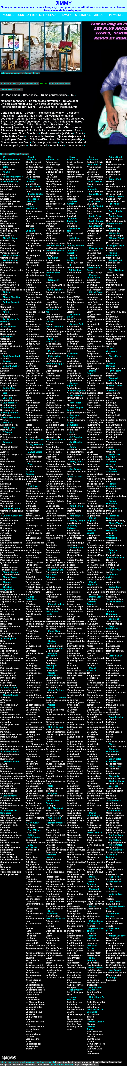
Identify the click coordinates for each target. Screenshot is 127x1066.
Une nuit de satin (95, 788)
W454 (89, 810)
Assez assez (73, 567)
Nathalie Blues (32, 184)
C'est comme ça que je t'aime (95, 836)
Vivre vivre (51, 601)
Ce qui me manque (34, 624)
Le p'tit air (92, 285)
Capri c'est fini (53, 928)
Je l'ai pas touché (9, 653)
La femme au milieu (56, 319)
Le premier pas (94, 818)
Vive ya (4, 420)
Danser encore (7, 461)
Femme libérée (32, 196)
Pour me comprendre (93, 352)
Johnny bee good (9, 690)
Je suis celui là (113, 788)
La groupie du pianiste (94, 315)
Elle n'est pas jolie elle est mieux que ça (34, 275)
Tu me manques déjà (70, 139)
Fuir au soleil (93, 417)
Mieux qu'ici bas (75, 263)
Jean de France (33, 668)
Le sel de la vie (53, 587)
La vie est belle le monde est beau (54, 968)
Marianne (91, 476)
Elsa (77, 130)
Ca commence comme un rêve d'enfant (75, 599)
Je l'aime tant (52, 950)
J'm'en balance (53, 953)
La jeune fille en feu (29, 115)
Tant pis (110, 567)
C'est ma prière (94, 840)
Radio (90, 656)
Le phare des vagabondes (73, 789)
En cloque (111, 403)
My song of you (75, 1019)
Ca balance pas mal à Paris (94, 300)
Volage (49, 235)
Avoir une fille (113, 582)
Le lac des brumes (55, 977)
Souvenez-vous (75, 955)
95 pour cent (52, 658)
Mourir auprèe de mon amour (34, 477)
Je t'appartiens (53, 749)
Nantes (3, 351)
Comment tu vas (75, 611)
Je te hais (5, 719)
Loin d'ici (91, 471)
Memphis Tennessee (13, 101)
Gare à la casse (75, 675)
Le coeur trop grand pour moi (75, 769)
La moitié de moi (33, 683)
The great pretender (116, 842)
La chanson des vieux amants (75, 330)
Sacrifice (50, 287)
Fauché (29, 928)
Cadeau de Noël (95, 393)
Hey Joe (71, 444)
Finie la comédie (33, 302)
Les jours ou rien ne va (12, 658)
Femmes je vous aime (14, 127)
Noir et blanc (52, 410)
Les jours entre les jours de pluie (76, 811)
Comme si (5, 434)
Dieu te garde (32, 265)
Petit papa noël (113, 879)
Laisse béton (112, 407)
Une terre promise (55, 221)
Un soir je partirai (9, 874)
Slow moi (5, 869)
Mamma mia (73, 172)
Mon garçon (31, 761)
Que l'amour (31, 793)
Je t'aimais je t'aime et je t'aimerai (56, 489)
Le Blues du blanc (34, 1002)
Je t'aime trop (32, 972)
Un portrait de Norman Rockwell (55, 229)
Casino (90, 680)
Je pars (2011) (94, 953)
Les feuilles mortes (76, 449)
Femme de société (9, 754)
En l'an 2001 (112, 307)
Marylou (29, 459)
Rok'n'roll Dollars (115, 965)
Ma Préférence (74, 837)
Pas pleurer (73, 181)
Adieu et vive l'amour (52, 922)
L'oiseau (4, 486)
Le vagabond (6, 786)
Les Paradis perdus (10, 660)
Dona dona (5, 771)
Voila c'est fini (113, 808)
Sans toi (110, 346)
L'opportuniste (74, 380)
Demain (110, 181)
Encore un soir (74, 280)
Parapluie (57, 124)
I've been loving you (56, 484)
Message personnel (56, 621)
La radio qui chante (116, 972)
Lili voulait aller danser (59, 115)
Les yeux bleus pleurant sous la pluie (33, 533)
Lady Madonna (113, 818)
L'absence (30, 670)
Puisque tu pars (75, 299)
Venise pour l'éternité (73, 197)
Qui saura (92, 864)
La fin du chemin (95, 444)
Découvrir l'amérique (111, 281)
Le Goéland (51, 975)
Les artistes (31, 719)
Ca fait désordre (33, 867)
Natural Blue (93, 879)
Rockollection (74, 1021)
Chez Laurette (94, 405)
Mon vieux (30, 366)
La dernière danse (96, 727)
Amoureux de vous (35, 493)
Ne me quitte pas (75, 346)
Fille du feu (72, 665)
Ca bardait (30, 840)
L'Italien (110, 734)
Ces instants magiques (52, 868)
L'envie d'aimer (8, 164)
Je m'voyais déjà (8, 530)
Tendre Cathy (7, 636)
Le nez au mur (32, 344)
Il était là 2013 (94, 697)
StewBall (71, 216)
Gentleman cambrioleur (73, 359)
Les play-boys (74, 375)
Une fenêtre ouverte (116, 221)
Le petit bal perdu (9, 425)
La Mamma (5, 538)
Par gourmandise (9, 555)
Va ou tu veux (32, 427)
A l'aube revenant (54, 442)
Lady (27, 523)
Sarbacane (51, 557)
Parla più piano (113, 555)
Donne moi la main (115, 290)
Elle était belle (53, 940)
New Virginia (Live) (76, 862)
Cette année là (7, 768)
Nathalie (50, 773)
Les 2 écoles (93, 766)
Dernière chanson (55, 464)
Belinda (4, 766)
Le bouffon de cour (35, 336)
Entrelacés (30, 506)
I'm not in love (7, 169)
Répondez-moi (53, 552)
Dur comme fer (53, 471)
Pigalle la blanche (9, 383)
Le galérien (51, 358)
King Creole (52, 304)
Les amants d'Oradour (31, 713)
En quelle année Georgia (46, 127)
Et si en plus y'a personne (8, 276)
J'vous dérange (33, 980)
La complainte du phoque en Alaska (34, 986)
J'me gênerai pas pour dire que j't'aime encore (114, 948)
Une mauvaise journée (74, 455)
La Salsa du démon (93, 1015)
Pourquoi (30, 383)
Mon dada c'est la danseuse (115, 706)
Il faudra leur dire (54, 481)
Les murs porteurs (55, 400)
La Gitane (30, 680)
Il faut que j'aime (95, 422)
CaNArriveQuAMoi (12, 124)
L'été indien (73, 498)
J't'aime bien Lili (114, 240)
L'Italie (3, 663)
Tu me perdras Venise (54, 95)
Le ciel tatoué (74, 766)
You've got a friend (76, 393)
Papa (2, 739)
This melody (73, 963)
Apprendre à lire (75, 560)
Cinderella (30, 498)
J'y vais (49, 388)
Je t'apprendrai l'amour (12, 717)
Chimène (110, 452)
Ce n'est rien (73, 604)
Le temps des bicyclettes (44, 101)
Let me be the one (115, 852)
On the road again (9, 380)
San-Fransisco (94, 290)
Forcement (72, 668)
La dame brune (7, 341)
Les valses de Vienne (53, 590)
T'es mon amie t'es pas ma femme (96, 794)
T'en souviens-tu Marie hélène (33, 418)
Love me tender (54, 307)
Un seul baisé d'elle (35, 589)
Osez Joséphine (8, 250)
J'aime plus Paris (115, 869)
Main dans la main (9, 668)
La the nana (93, 174)
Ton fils (70, 307)
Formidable (6, 525)
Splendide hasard (95, 363)
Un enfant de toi (114, 231)
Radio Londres (7, 334)
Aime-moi (5, 697)
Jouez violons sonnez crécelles (75, 715)
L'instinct (44, 118)
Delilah (109, 884)
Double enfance (75, 638)
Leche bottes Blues (13, 136)
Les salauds (93, 469)
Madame (4, 729)
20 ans (109, 272)
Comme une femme (55, 461)
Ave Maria (5, 518)
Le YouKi (110, 506)
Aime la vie (57, 145)
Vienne (3, 353)
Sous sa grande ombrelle (75, 951)
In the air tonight (114, 235)
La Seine (110, 911)
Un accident (70, 101)
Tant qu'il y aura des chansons (33, 804)
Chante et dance (95, 184)
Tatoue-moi (92, 913)
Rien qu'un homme (9, 228)
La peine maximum (9, 162)
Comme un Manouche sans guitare (114, 862)
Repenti (110, 388)
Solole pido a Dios (55, 425)
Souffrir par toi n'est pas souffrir (75, 944)
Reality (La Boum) (115, 466)
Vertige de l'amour (9, 253)
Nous (69, 179)
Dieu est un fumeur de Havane (116, 637)
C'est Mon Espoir (75, 606)
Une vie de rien (74, 977)
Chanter (50, 373)
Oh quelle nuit (113, 594)
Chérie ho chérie (33, 896)
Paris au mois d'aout (73, 142)
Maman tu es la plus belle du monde (94, 240)
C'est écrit (73, 112)
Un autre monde (114, 805)
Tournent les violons (73, 310)
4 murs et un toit (8, 363)
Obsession (72, 872)
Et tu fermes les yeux (11, 201)
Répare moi (6, 624)
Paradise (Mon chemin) (94, 993)
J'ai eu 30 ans (74, 687)
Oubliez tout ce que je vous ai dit (95, 482)
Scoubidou (111, 597)
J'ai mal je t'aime (54, 948)
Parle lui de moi (8, 678)
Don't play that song (10, 179)
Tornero (71, 223)
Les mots (91, 933)
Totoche (29, 425)
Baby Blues (31, 862)
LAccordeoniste (54, 265)
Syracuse (50, 845)
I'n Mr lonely (6, 415)
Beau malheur (53, 314)
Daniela (29, 911)
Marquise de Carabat (73, 841)
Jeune (109, 872)
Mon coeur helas (75, 854)
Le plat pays (73, 341)
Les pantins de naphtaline (53, 526)
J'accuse (91, 700)
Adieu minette (113, 393)
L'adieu (29, 678)
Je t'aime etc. (73, 707)
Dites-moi (91, 538)
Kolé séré (111, 267)
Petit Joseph (73, 906)
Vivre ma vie (31, 437)
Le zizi (109, 358)
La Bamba (92, 204)
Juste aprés (73, 287)
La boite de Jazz (95, 550)
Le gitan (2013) (32, 341)
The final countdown (56, 353)
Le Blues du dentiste (56, 842)
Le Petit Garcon (114, 732)
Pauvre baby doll (54, 169)
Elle (2, 191)
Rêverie (71, 186)
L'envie (70, 540)
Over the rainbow (75, 267)
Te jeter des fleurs (55, 430)
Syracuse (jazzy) (54, 847)
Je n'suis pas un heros (68, 121)
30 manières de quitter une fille (94, 376)
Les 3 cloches (53, 270)
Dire (2, 464)
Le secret (30, 732)
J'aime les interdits (35, 953)
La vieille (110, 724)
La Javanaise (112, 648)
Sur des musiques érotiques (55, 902)
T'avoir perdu (32, 582)
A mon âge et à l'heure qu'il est (74, 553)
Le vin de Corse (75, 162)
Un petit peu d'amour (14, 139)
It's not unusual (114, 886)
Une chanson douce (56, 850)
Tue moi (50, 432)
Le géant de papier (76, 412)
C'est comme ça (54, 371)
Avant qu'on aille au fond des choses (75, 574)
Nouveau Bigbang (76, 869)
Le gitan (29, 339)
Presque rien (52, 550)
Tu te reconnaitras (96, 798)
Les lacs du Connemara (93, 769)
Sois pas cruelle (33, 579)
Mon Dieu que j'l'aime (113, 959)
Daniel (90, 410)
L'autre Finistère (95, 191)
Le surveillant (94, 776)
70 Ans (28, 601)
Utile (69, 980)
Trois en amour (33, 584)
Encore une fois (54, 741)
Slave (48, 599)
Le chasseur (93, 454)
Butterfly (29, 454)
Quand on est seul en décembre (55, 413)
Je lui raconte (94, 963)
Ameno (49, 324)
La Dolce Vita (7, 656)
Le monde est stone (116, 778)
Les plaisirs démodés (11, 543)
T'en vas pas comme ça (93, 941)
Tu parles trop (53, 213)
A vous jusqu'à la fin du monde (75, 583)
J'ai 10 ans (5, 280)
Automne (71, 570)
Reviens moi (31, 565)
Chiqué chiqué (7, 643)
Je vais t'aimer (94, 719)
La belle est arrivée (76, 724)
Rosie (49, 555)
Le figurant (92, 759)
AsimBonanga (74, 523)
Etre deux (91, 412)
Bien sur (29, 235)
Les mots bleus (8, 685)
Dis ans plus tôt (95, 685)
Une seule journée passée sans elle (96, 578)
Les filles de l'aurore (116, 955)
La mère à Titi (113, 410)
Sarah (109, 739)
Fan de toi (92, 415)
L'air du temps (53, 390)
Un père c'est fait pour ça (16, 104)
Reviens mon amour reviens (18, 106)
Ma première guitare (116, 592)
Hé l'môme (30, 307)
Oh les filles (6, 324)
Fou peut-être (74, 670)
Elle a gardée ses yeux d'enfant (95, 851)
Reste (28, 398)
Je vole (90, 724)
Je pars (90, 950)
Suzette (29, 449)
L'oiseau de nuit (95, 648)
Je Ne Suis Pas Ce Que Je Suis (96, 708)
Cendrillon (111, 803)
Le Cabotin (5, 540)
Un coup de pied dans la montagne (96, 509)
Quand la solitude (34, 791)
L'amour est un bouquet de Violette (94, 233)
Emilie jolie (72, 651)
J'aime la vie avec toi (10, 599)
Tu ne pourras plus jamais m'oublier (55, 907)
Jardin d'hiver (53, 832)
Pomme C (5, 493)
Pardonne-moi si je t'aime (57, 133)
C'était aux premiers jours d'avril (10, 187)
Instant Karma (68, 106)
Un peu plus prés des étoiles (54, 789)
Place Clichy (73, 911)
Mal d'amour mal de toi (11, 805)
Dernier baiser (74, 1007)
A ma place (5, 329)
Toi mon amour (94, 265)
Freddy (109, 604)
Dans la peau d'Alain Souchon (19, 133)
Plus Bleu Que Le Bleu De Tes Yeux (34, 374)
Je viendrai (5, 722)
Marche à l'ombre (115, 432)
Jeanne (70, 1012)
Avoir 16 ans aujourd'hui (31, 858)
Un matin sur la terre (56, 567)
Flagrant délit (52, 877)
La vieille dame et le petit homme (10, 848)
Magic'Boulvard (54, 594)
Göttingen (5, 339)
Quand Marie (31, 390)
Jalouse (4, 712)
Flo (108, 309)
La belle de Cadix (95, 228)
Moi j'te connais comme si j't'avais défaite (76, 849)
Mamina (91, 1024)
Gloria (90, 614)
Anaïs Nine (111, 395)
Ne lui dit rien (32, 550)
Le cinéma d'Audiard (92, 755)
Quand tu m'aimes (9, 562)
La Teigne (111, 412)
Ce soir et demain (9, 447)
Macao (90, 1019)
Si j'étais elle (73, 938)
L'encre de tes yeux (55, 508)
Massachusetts (113, 837)
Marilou (29, 547)
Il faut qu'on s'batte (55, 683)
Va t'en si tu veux (75, 985)
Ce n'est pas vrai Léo (11, 818)
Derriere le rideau (76, 621)
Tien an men (6, 501)
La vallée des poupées (93, 745)
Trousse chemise (9, 567)
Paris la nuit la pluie (35, 781)
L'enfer (28, 346)
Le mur (49, 398)
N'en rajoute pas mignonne (33, 553)
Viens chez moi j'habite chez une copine (114, 444)
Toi (72, 95)
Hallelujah (72, 439)
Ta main (29, 800)
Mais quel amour (8, 737)
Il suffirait (111, 719)
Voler (89, 808)
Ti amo (109, 896)
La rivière (91, 741)
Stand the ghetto (8, 385)
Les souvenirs (74, 815)
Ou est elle (72, 891)
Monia (109, 226)
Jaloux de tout (74, 692)
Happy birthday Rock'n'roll (33, 934)
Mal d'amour (6, 803)
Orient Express (53, 889)
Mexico (90, 245)
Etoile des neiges (115, 764)
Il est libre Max (53, 916)
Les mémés (51, 692)
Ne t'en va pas (7, 611)
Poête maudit (93, 1053)
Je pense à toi (94, 430)
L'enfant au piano (115, 685)
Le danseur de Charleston (113, 249)
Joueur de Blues (95, 547)
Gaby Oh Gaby (7, 240)
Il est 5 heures (74, 363)
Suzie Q (29, 204)
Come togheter (113, 813)
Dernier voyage (94, 272)
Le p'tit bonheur (54, 361)
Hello (89, 196)
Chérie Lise (92, 403)
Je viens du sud (95, 722)
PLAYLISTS (116, 15)
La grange (111, 980)
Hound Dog (51, 302)
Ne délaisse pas (33, 1044)
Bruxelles (91, 390)
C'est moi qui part (9, 705)
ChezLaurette (72, 127)
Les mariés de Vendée (32, 740)
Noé (69, 867)
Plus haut (111, 796)
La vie (90, 452)
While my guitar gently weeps (114, 826)
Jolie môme (93, 172)
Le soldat (50, 403)
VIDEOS (98, 15)
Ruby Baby (31, 577)
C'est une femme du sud (12, 594)
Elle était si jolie (8, 194)
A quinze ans (6, 815)
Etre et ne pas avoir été (94, 691)
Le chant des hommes (93, 750)
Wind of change (114, 624)
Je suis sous (31, 164)
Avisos (70, 579)
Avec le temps (94, 167)
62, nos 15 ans (94, 380)
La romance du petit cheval (74, 752)
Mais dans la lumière (93, 858)
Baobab (29, 619)
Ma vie (3, 221)
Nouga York (31, 169)
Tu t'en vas (5, 233)
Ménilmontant (113, 172)
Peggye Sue (6, 430)
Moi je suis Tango (55, 815)
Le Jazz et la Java (34, 167)
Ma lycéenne (112, 243)
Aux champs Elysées (14, 145)
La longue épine (75, 744)
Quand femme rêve (76, 916)
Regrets (91, 926)
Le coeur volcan (75, 773)
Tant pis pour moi (34, 415)
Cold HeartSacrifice (42, 139)
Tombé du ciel (38, 145)
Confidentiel (73, 277)
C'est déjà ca (6, 267)
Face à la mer (7, 469)
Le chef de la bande (56, 633)
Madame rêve (7, 248)
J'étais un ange (94, 432)
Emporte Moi (6, 199)
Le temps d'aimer (75, 818)
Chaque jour (93, 523)
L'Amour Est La (95, 329)
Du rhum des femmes (112, 769)
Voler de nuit (6, 506)
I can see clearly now (51, 112)
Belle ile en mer (75, 1002)
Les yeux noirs (48, 106)
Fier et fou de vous (115, 943)
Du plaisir (30, 825)
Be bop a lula (52, 651)
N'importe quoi (53, 407)
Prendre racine (7, 496)
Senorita (4, 680)
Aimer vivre (73, 530)
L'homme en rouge (96, 636)
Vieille (109, 498)
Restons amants (75, 936)
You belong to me (76, 459)
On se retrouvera (54, 572)
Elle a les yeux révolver (94, 254)
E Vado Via (30, 658)
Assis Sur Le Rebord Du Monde (55, 448)
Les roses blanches (10, 390)
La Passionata (53, 813)
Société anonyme (54, 189)
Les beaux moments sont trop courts (56, 516)
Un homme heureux (116, 967)
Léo (27, 702)
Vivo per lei (6, 309)
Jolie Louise (31, 442)
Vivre (69, 124)
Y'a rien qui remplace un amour (55, 241)
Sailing (109, 572)
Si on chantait (74, 940)
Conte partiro (7, 307)
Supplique (51, 663)
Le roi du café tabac (116, 692)
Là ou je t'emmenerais (52, 394)
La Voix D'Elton (33, 695)
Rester (70, 933)
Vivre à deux (31, 432)
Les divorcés (93, 466)
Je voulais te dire (95, 545)
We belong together (116, 525)
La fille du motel (33, 992)
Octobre (50, 543)
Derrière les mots (75, 1009)
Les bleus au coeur (116, 201)
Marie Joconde (7, 218)
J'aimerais (30, 309)
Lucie (89, 1051)
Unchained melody (115, 520)
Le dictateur (6, 852)
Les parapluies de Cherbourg (96, 593)
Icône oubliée (32, 943)
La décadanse (113, 646)
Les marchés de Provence (54, 767)
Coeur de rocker (75, 609)
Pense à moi (52, 336)
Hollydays (92, 619)
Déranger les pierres (73, 617)
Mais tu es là (112, 321)
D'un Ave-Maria (94, 1048)
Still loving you (113, 621)
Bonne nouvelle (54, 452)
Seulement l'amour (34, 827)
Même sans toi (113, 975)
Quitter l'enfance (75, 931)
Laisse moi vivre (54, 965)
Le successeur (94, 773)
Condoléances (53, 375)
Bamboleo (51, 820)
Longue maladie (95, 474)
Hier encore (6, 528)
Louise (47, 121)
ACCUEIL (8, 15)
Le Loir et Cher (94, 457)
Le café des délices (116, 164)
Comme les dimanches (31, 502)
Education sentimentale (93, 281)
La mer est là (6, 204)
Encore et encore (54, 474)
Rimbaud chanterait (92, 502)
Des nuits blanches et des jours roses (11, 821)
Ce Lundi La (93, 395)
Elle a (28, 267)
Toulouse (30, 172)
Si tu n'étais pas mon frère (54, 185)
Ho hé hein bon (94, 970)
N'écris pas (72, 859)
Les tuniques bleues (32, 1030)
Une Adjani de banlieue (94, 828)
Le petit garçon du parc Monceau (34, 706)
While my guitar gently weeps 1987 (115, 831)
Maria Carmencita (95, 346)
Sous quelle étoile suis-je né (96, 659)
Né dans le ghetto (9, 378)
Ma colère (42, 124)
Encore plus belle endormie (9, 826)
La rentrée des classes (32, 691)
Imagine (71, 508)
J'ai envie (50, 945)
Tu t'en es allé (74, 972)
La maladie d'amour (92, 735)
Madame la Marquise (111, 374)
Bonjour (50, 926)
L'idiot (70, 164)
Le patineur (73, 786)
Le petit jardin (74, 373)
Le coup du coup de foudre (33, 1013)
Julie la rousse (113, 459)
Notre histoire (32, 371)
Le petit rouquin (95, 459)
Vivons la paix (53, 437)
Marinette (30, 351)
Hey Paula (111, 213)
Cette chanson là (11, 112)
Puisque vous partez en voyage (56, 627)
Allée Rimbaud (94, 1031)
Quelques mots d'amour (94, 357)
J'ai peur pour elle (55, 884)
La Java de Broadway (92, 730)
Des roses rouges (96, 223)
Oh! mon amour (8, 675)
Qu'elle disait (6, 226)
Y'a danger (51, 238)
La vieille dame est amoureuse (53, 130)
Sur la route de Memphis (53, 192)
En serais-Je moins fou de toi (53, 104)
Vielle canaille (53, 233)
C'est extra (92, 169)
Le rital (3, 727)
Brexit (79, 133)
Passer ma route (95, 287)
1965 (89, 673)
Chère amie (92, 250)
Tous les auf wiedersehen (112, 711)
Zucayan (71, 987)
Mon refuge (73, 857)
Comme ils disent (9, 520)
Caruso (49, 368)
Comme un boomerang (112, 632)
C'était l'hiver (52, 459)
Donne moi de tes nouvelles (76, 634)
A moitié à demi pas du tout (95, 295)
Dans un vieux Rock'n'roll (113, 939)
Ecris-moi (111, 292)
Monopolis (92, 348)
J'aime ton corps (75, 690)
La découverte (32, 329)
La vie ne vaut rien (9, 285)
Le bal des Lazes (95, 633)
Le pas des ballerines (51, 512)
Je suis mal (73, 700)
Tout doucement (8, 395)
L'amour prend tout (77, 749)
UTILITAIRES (83, 15)
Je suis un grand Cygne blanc (75, 703)
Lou (2, 665)
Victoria (91, 803)
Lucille (90, 570)
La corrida (51, 493)
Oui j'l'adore (112, 218)
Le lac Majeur (93, 886)
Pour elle (110, 493)
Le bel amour (7, 211)
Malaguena (5, 584)
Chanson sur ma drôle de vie (114, 919)
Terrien (70, 960)
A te (2, 304)
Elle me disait (32, 270)
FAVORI (66, 15)
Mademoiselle (74, 835)
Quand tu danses (75, 302)
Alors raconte (53, 729)
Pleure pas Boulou (115, 336)
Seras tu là (92, 361)
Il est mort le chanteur (41, 136)
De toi (49, 712)
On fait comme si (8, 488)
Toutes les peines (115, 191)
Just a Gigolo (93, 218)
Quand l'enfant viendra (113, 340)
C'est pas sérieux (34, 496)
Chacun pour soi (33, 889)
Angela (70, 557)
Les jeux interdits (76, 452)
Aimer (109, 579)
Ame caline (7, 115)
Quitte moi (111, 344)
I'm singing (31, 665)
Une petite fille (32, 177)
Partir (70, 899)
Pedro (70, 184)
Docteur (71, 631)
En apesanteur (7, 466)
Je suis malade (113, 665)
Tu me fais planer (95, 506)
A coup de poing (33, 233)
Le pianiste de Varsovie (53, 757)
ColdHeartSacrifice (55, 285)
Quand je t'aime (33, 788)
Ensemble (5, 299)
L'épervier (72, 211)
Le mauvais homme (92, 762)
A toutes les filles (34, 611)
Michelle (50, 719)
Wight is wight (94, 515)
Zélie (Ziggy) (93, 368)
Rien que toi (31, 570)
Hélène (70, 678)
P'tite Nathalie (53, 896)
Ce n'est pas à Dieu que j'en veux (35, 241)
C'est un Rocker (33, 886)
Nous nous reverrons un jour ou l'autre (12, 551)
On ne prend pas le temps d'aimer (115, 327)
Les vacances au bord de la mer (95, 566)
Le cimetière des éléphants (33, 1008)
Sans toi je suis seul (44, 142)
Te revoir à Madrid (34, 808)
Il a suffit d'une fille (35, 945)
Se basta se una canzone (54, 347)
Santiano (71, 213)
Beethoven (92, 678)
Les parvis (7, 118)
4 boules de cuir (33, 162)
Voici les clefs (53, 724)
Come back (31, 901)
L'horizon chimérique (72, 824)
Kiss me (4, 439)
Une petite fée (74, 975)
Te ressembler (53, 560)
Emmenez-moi (7, 523)
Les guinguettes (8, 213)
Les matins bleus (8, 216)
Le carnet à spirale (115, 953)
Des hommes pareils (56, 466)
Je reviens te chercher (52, 745)
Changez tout (93, 535)
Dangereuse (6, 648)
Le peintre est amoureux (113, 688)
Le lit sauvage (7, 854)
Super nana (92, 574)
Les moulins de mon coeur (94, 588)
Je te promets (74, 538)
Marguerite (111, 491)
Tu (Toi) (110, 899)
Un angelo (72, 226)
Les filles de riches (93, 821)
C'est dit (4, 459)
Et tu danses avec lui (10, 437)
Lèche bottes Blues (35, 1004)
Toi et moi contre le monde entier (10, 792)
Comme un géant (8, 258)
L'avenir (30, 112)
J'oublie (71, 712)
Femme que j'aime (76, 420)
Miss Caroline (32, 1039)
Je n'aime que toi (34, 965)
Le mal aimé (6, 781)
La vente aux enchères (52, 752)
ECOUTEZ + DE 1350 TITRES (34, 15)
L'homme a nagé (75, 820)
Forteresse (92, 525)
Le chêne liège (53, 506)
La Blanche (112, 405)
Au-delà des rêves (55, 710)
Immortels (5, 243)
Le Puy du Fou (32, 710)
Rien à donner (32, 403)
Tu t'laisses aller (8, 570)
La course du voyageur (93, 435)
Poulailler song (8, 287)
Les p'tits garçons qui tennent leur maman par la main (35, 746)
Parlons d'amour (54, 891)
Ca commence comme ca (53, 863)
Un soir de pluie (8, 405)
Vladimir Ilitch (94, 805)
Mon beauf (111, 437)
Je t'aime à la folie (115, 668)
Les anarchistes (95, 177)
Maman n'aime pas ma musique (34, 544)
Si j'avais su (31, 407)
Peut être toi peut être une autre (34, 784)
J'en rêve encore (54, 685)
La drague (51, 805)
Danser (70, 614)
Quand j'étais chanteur (93, 492)
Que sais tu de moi (9, 749)
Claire (49, 936)
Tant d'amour (73, 958)
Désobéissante (74, 628)
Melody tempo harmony (12, 375)
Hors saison (52, 479)
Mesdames (30, 353)
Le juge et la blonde (73, 777)
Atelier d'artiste (33, 609)
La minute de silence (93, 325)
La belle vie (112, 589)
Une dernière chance (10, 503)
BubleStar (72, 1004)
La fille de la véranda (73, 733)
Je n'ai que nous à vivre (12, 476)
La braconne (112, 673)
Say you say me (95, 199)
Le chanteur (31, 216)
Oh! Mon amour (10, 95)
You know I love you (116, 746)
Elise (108, 353)
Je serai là (92, 717)
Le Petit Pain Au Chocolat (75, 492)
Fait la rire (51, 943)
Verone (109, 584)
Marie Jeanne (93, 786)
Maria (109, 933)
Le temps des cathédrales (93, 1005)
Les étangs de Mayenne (32, 735)
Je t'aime (29, 317)
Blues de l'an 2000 (115, 275)
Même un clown (33, 461)
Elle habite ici (52, 680)
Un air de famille (114, 194)
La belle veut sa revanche (95, 627)
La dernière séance (35, 990)
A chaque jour (74, 550)
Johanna (4, 606)
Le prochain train (75, 793)
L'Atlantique (112, 317)
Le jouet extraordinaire (11, 778)
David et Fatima (114, 383)
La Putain (111, 722)
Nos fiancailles (94, 965)
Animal (49, 444)
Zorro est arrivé (53, 852)
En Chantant (93, 687)
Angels (109, 533)
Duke (30, 124)
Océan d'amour (8, 673)
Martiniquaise (113, 773)
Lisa (48, 533)
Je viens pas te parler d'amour (33, 325)
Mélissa (71, 845)
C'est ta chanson (95, 400)
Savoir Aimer (52, 422)
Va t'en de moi (74, 982)
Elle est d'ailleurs (115, 294)
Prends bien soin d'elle (11, 746)
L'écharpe (51, 972)
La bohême (6, 535)
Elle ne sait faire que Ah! (16, 130)
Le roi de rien (93, 461)
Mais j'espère (112, 319)
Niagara (71, 864)
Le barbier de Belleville (113, 728)
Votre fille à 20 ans (115, 741)
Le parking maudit (34, 1026)
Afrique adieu (93, 675)
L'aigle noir (6, 344)
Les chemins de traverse (54, 521)
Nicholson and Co (96, 479)
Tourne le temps (33, 810)
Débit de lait (6, 579)
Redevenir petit (94, 825)
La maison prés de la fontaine (96, 973)
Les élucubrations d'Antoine (9, 315)
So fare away (93, 955)
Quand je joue (74, 913)
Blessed (50, 282)
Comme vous (93, 407)
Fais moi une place (76, 658)
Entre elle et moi (8, 832)
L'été (2, 373)
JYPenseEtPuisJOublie (12, 773)
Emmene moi (73, 653)
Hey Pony (30, 938)
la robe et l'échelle (55, 501)
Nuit (69, 294)
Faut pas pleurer (33, 294)
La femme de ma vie (10, 609)
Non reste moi (7, 614)
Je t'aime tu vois (33, 319)
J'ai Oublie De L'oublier (32, 961)
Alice (28, 854)
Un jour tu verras (95, 901)
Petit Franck (52, 597)
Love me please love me (95, 652)
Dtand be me (112, 823)
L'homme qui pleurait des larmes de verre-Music (95, 642)
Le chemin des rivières (74, 762)
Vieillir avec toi (53, 434)
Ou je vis (110, 184)
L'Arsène (71, 371)
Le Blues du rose (114, 874)
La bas (70, 290)
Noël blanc (72, 248)
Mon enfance (31, 358)
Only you (110, 206)
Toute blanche (113, 714)
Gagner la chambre (76, 673)
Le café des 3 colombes (113, 168)
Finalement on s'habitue (32, 298)
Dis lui (90, 842)
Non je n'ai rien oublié (11, 547)
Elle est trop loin (33, 457)
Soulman (4, 358)
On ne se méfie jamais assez (74, 878)
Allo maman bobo (9, 263)
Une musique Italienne (32, 814)
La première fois (95, 739)
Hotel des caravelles (72, 681)
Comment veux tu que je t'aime (96, 1045)
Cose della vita (53, 344)
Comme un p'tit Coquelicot (94, 892)
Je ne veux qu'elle (96, 258)
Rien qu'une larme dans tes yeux (96, 868)
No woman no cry (9, 410)
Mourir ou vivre (74, 177)
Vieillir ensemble (33, 430)
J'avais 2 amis (32, 515)
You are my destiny (116, 208)
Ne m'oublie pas (95, 572)
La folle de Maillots (9, 837)
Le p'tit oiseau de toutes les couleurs (55, 762)
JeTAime (91, 621)
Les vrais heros (33, 1034)
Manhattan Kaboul (115, 430)
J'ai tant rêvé (52, 830)
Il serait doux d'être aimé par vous (55, 880)
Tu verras (30, 174)
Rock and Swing (33, 447)
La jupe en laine (75, 741)
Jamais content (8, 282)
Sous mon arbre (75, 948)
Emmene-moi (75, 145)
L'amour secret (33, 685)
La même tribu (32, 999)
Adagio (4, 294)
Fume (28, 931)
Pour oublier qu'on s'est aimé (96, 983)
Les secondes (32, 348)
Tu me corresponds (55, 562)
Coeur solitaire (32, 899)
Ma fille (109, 737)
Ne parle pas (31, 368)
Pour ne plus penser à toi (31, 379)
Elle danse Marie (54, 609)
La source (72, 255)
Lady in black (113, 904)
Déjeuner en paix (114, 783)
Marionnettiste (113, 324)
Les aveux (92, 464)
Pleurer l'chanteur (96, 486)
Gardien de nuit (53, 476)
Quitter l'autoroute (34, 796)
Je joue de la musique (11, 474)
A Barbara (30, 604)
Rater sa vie (30, 95)
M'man (28, 1041)
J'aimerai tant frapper (32, 512)
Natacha (71, 292)
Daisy (3, 646)
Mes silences (32, 356)
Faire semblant (32, 292)
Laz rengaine (112, 680)
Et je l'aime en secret (10, 798)
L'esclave (111, 695)
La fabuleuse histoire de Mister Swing (95, 555)
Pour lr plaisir (53, 894)
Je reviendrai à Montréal (113, 541)
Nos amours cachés (31, 765)
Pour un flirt (93, 488)
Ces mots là (93, 398)
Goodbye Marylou (96, 616)
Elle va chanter (7, 196)
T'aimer (4, 808)
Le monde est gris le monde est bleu (56, 332)
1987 (2, 444)
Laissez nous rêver (55, 886)
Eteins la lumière (8, 331)
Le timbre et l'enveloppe (25, 121)
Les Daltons (73, 496)
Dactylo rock (31, 908)
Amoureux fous (53, 859)
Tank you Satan (94, 179)
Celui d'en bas (7, 449)
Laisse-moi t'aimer (96, 854)
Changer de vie (8, 592)
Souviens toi (52, 427)
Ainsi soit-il (92, 208)
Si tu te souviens (8, 231)
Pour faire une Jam (9, 560)
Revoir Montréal (33, 798)
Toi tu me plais (74, 965)
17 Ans (3, 764)
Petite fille (5, 616)
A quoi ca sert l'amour (53, 261)
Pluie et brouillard (34, 562)
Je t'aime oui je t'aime (11, 835)
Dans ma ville (52, 938)
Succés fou (6, 683)
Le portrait (5, 484)
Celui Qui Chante (95, 304)
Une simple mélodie (92, 664)
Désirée (50, 739)
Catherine (30, 238)
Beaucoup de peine (35, 621)
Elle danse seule (54, 678)
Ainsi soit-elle (32, 491)
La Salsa (4, 371)
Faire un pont (32, 508)
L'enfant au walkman (72, 782)
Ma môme (72, 405)
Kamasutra (92, 624)
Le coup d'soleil (114, 488)
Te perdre (50, 201)
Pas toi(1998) (73, 297)
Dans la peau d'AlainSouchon (33, 637)
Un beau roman (94, 528)
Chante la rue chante (93, 1040)
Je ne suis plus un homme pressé (96, 713)
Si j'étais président (55, 722)
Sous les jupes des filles (12, 290)
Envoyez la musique (30, 288)
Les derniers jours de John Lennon (34, 728)
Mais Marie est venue (11, 734)
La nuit (3, 174)
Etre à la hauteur (54, 317)
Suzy (4, 121)
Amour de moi (32, 606)
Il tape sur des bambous (113, 264)
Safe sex (4, 498)
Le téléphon (93, 980)
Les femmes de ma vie (11, 859)
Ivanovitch (72, 685)
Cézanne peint (94, 307)
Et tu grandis (6, 710)
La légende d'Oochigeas (112, 563)
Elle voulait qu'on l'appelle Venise (76, 647)
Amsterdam (73, 326)
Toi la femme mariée (10, 574)
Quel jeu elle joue (76, 918)
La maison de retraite (93, 561)
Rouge (70, 304)
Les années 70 (32, 717)
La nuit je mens (26, 118)
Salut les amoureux (77, 503)
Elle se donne (32, 280)
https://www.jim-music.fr (86, 1064)
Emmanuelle (112, 304)
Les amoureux (74, 796)
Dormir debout (53, 469)
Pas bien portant (54, 646)
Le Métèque (52, 660)
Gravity (70, 518)
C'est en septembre (55, 732)
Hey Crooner (52, 810)
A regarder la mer (9, 184)
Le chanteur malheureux (12, 776)
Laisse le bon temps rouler (32, 995)
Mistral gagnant (114, 434)
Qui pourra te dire (96, 862)
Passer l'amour (94, 791)
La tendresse (32, 334)
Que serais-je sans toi (71, 136)
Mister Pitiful (31, 488)
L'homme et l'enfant (35, 842)
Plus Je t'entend (8, 223)
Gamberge (30, 304)
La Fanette (72, 334)
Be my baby (112, 847)
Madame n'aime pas (56, 535)
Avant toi (4, 452)
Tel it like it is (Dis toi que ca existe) (55, 197)
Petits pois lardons (76, 908)
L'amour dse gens (76, 746)
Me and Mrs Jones (9, 400)
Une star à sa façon (55, 565)
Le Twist (29, 1036)
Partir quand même (55, 624)
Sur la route (52, 687)
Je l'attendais (93, 427)
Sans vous (5, 867)
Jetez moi (30, 321)
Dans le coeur (32, 263)
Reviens (29, 400)
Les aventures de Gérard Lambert (115, 426)
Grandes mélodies (9, 597)
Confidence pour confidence (75, 428)
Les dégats (72, 803)
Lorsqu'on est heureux (74, 320)
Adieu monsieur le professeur (76, 207)
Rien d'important (33, 567)
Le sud (90, 977)
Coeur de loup (113, 258)
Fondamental (7, 471)
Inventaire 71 (93, 425)
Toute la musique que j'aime (75, 544)
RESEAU (50, 15)
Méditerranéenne (75, 174)
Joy (47, 584)
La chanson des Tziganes (33, 674)
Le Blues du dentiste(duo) (52, 838)
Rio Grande (51, 177)
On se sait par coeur (10, 491)
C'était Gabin (32, 631)
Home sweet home (96, 420)
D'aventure (111, 658)
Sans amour (31, 405)
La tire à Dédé (113, 415)
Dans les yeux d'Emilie (74, 487)
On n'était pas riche (35, 778)
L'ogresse (111, 697)
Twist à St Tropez (34, 587)
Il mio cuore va (113, 616)
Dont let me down (115, 815)
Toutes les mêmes (115, 599)
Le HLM (110, 417)
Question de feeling (116, 496)
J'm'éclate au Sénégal (52, 254)
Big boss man (32, 864)
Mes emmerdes (8, 545)
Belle (2, 641)
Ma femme (5, 732)
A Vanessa (5, 700)
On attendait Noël (76, 874)
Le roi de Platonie (9, 857)
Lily (108, 361)
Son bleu (110, 439)
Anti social (111, 891)
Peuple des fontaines (51, 546)
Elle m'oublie (73, 533)
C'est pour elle (113, 277)
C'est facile (31, 879)
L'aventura (51, 329)
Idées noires (6, 368)
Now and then (113, 820)
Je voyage (5, 533)
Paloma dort (52, 162)
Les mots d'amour (55, 267)
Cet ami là (30, 633)
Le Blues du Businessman (7, 757)
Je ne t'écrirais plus (10, 714)
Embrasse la (112, 302)
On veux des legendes (31, 1047)
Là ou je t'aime (32, 687)
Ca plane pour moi (115, 368)
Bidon (3, 265)
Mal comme (6, 670)
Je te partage (112, 670)
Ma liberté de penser (56, 405)
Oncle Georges (32, 776)
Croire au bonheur (34, 260)
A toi (69, 479)
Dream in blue (53, 606)
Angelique (92, 599)
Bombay (91, 388)
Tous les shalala (8, 788)
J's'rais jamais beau (10, 724)
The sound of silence (113, 755)
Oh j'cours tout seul (116, 963)
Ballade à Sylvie (95, 162)
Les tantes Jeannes (55, 771)
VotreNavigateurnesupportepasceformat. (41, 76)
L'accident (30, 982)
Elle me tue (6, 707)
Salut (69, 501)
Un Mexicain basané (56, 248)
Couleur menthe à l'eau (15, 142)
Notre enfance (32, 768)
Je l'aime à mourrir (55, 486)
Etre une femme (95, 695)
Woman (71, 513)
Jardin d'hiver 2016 (55, 835)
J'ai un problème (75, 535)
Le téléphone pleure (10, 783)
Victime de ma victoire (94, 917)
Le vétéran (92, 783)
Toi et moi (5, 565)
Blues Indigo (73, 592)
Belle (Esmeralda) (96, 1002)
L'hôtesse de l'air (75, 378)
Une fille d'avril (74, 1024)
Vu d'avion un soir (96, 513)
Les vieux (72, 344)
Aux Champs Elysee (73, 482)
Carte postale (52, 454)
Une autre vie (7, 235)
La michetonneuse (96, 631)
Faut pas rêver (113, 199)
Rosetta (4, 631)
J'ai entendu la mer (9, 651)
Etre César (30, 651)
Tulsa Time (30, 832)
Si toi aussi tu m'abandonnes (53, 180)
